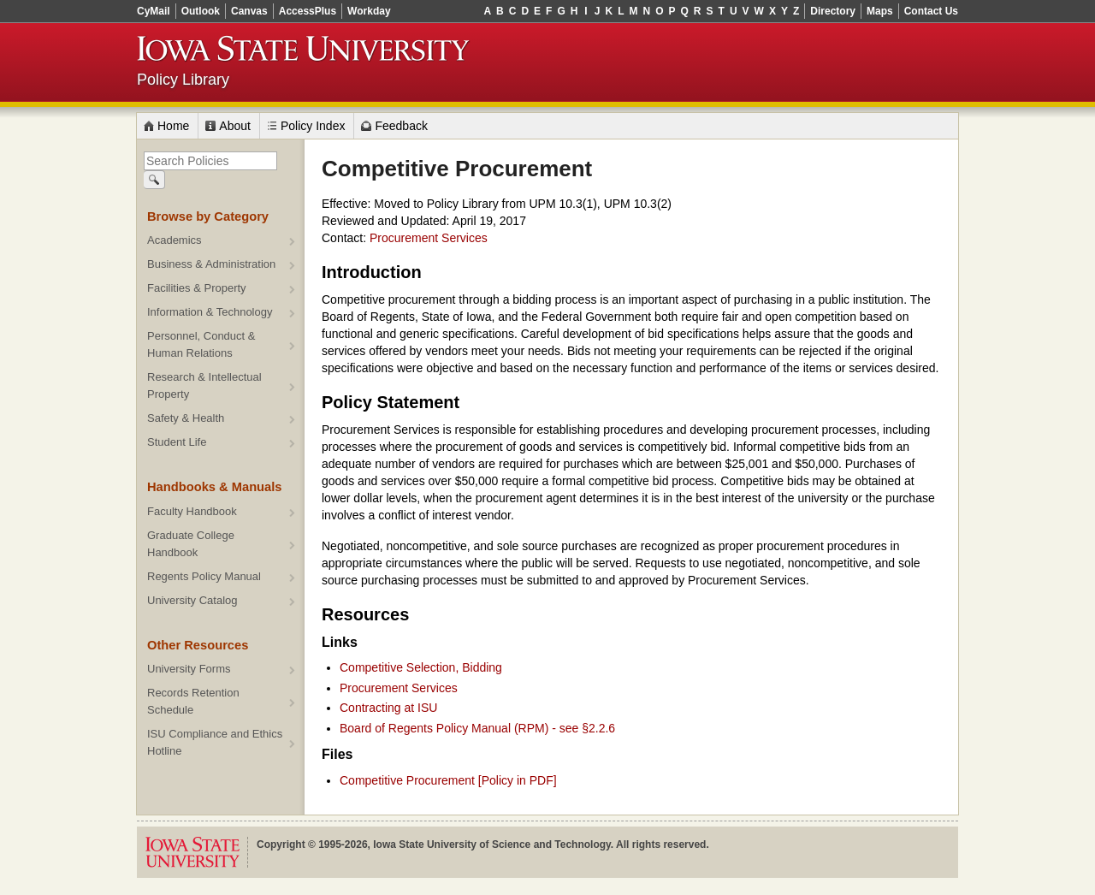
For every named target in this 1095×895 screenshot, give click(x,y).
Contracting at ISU (388, 707)
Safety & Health (185, 418)
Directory (832, 11)
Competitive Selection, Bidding (421, 667)
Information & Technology (209, 311)
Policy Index (313, 126)
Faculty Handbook (192, 511)
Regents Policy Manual (204, 576)
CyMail (153, 11)
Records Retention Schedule (193, 701)
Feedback (401, 126)
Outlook (200, 11)
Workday (368, 11)
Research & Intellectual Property (204, 385)
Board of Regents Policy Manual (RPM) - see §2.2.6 (477, 728)
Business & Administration (211, 264)
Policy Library (183, 79)
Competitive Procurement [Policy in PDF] (448, 780)
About (235, 126)
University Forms (189, 668)
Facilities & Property (196, 288)
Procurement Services (429, 238)
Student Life (176, 442)
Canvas (249, 11)
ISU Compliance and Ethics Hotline (214, 742)
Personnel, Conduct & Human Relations (201, 344)
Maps (880, 11)
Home (173, 126)
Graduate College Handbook (190, 544)
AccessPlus (307, 11)
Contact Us (931, 11)
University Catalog (192, 600)
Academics (174, 240)
